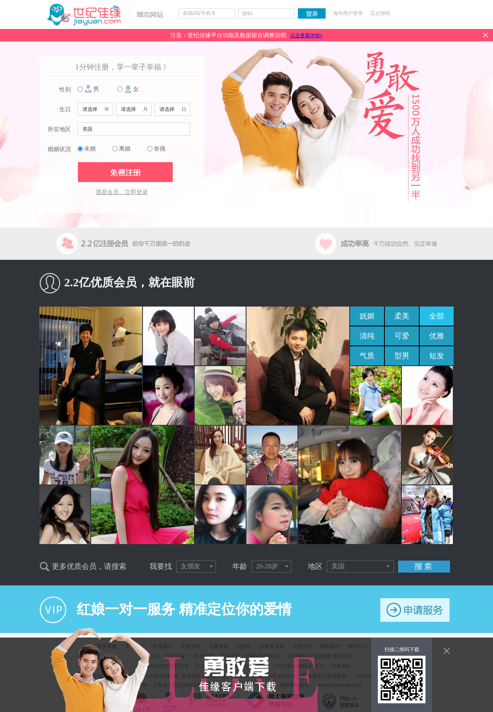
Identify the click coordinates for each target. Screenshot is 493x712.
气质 (367, 356)
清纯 (367, 336)
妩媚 (367, 316)
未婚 (90, 149)
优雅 (436, 336)
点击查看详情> (306, 35)
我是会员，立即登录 (122, 192)
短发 (436, 356)
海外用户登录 (348, 13)
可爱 (401, 336)
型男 (401, 356)
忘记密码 (380, 13)
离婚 (124, 149)
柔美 (401, 316)
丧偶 (159, 149)
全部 (436, 316)
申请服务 (415, 610)
